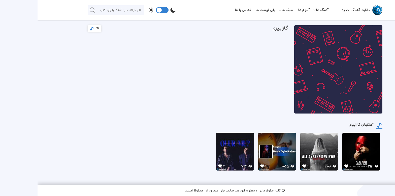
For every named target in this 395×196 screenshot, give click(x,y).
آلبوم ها (266, 10)
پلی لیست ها (228, 10)
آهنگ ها (284, 10)
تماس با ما (205, 10)
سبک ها (250, 10)
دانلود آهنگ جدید (318, 10)
